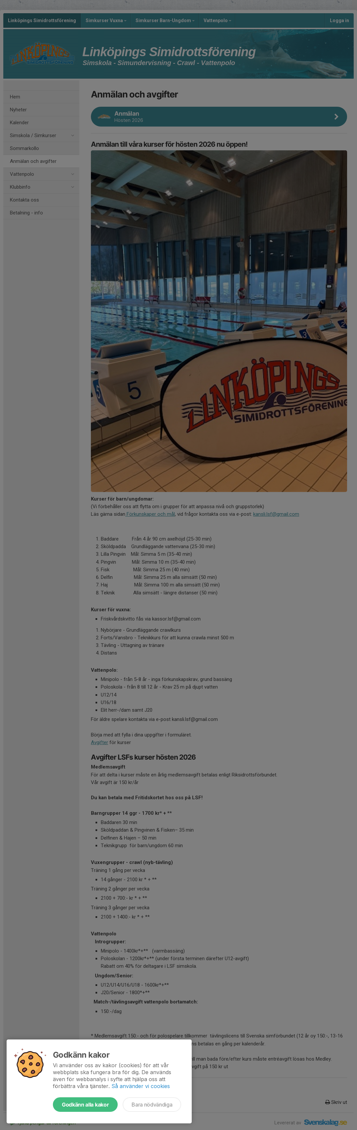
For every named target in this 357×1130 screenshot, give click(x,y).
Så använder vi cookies (140, 1086)
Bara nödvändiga (152, 1104)
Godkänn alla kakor (85, 1104)
